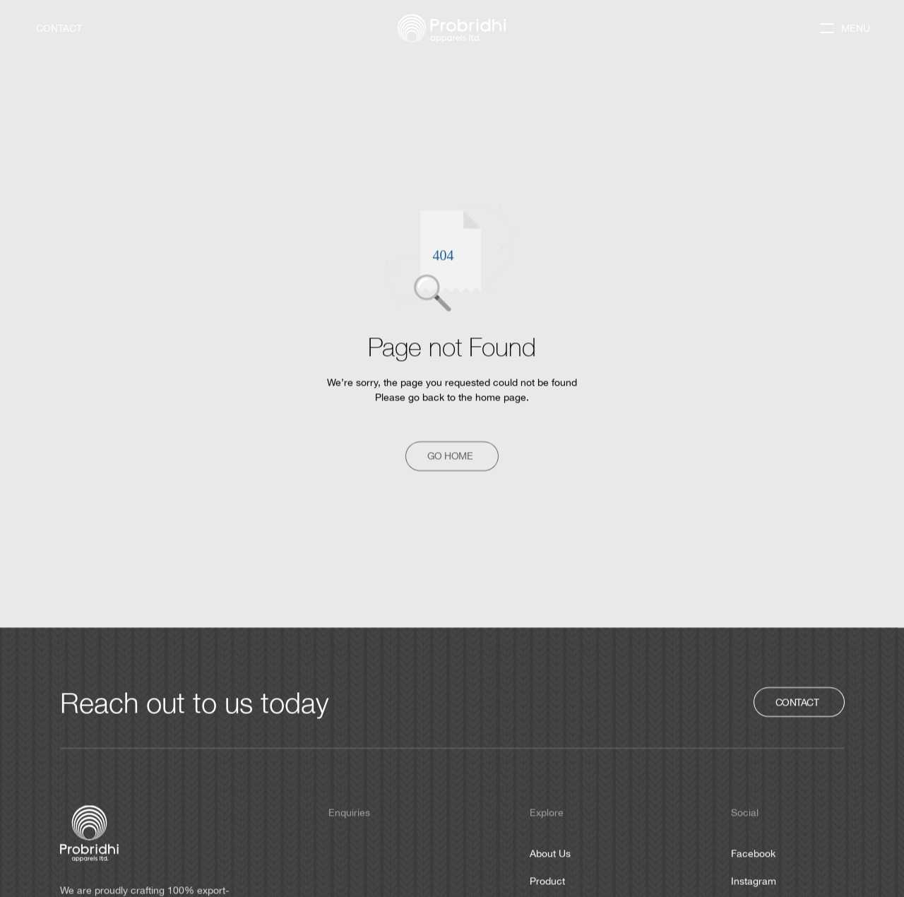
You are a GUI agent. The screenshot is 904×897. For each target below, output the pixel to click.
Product (547, 880)
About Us (550, 853)
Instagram (753, 880)
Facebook (753, 853)
